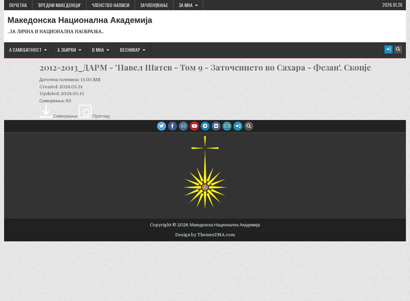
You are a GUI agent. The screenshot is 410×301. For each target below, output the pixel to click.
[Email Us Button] (227, 126)
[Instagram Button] (183, 126)
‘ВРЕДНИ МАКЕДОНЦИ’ (59, 5)
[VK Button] (216, 126)
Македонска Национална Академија (79, 20)
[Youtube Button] (194, 126)
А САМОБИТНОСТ (25, 49)
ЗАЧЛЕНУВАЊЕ (154, 5)
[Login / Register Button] (388, 49)
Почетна (18, 5)
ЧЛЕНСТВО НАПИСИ (111, 5)
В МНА (98, 49)
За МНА (186, 5)
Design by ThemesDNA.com (205, 234)
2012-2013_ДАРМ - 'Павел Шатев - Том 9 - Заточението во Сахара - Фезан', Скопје (205, 67)
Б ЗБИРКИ (67, 49)
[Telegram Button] (205, 126)
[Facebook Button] (172, 126)
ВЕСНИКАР (130, 49)
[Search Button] (398, 49)
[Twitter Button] (161, 126)
